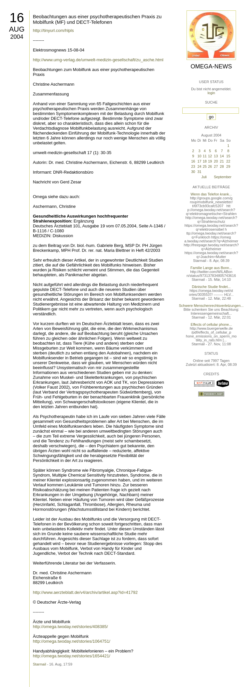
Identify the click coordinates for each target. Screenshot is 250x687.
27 (216, 166)
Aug (17, 29)
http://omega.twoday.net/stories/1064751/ (71, 641)
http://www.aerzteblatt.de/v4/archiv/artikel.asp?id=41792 (85, 592)
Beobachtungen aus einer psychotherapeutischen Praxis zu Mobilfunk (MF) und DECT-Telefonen (97, 19)
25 (205, 166)
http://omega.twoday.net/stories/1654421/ (71, 655)
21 (222, 161)
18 (205, 161)
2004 (16, 37)
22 (228, 161)
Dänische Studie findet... (211, 287)
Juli (204, 177)
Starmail (39, 664)
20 (216, 161)
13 (216, 156)
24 (199, 166)
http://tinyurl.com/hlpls (53, 30)
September (222, 177)
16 (16, 17)
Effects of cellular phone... (211, 324)
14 (222, 156)
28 (222, 166)
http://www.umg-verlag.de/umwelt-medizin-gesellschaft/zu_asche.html (98, 59)
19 (210, 161)
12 (210, 156)
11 (205, 156)
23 (193, 166)
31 (199, 172)
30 (193, 172)
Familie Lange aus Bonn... (211, 268)
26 (210, 166)
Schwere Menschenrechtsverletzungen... (211, 306)
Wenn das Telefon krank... (211, 194)
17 (199, 161)
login (211, 93)
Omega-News (211, 66)
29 (228, 166)
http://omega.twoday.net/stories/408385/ (70, 626)
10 (199, 156)
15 (228, 156)
